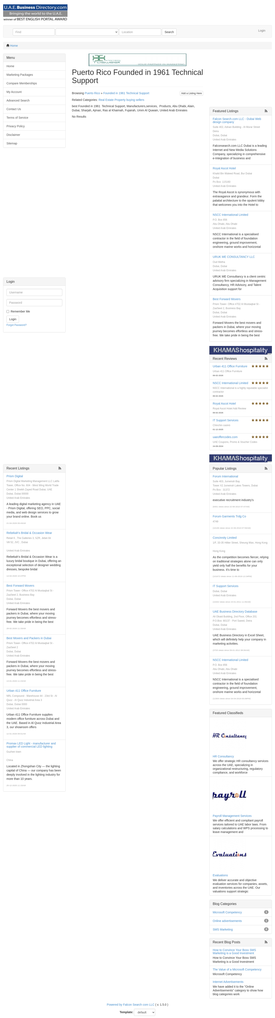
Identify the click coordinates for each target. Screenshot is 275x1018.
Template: (126, 1012)
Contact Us (13, 109)
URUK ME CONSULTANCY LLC (234, 256)
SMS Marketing (223, 929)
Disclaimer (13, 134)
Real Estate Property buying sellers (121, 100)
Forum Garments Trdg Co (229, 516)
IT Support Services (225, 420)
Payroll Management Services (232, 815)
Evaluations (220, 875)
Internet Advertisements (228, 981)
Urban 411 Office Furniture (23, 690)
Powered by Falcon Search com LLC (130, 1004)
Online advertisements (227, 921)
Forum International (225, 476)
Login (261, 30)
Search (169, 32)
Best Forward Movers (20, 585)
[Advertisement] (34, 215)
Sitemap (11, 143)
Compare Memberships (21, 83)
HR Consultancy (223, 756)
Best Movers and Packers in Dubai (28, 638)
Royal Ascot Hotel (224, 168)
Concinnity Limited (225, 537)
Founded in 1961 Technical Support (126, 93)
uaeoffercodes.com (225, 437)
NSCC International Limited (230, 214)
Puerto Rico (92, 93)
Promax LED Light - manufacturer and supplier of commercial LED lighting (31, 745)
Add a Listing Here (191, 93)
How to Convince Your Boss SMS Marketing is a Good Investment (234, 951)
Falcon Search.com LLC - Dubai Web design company (237, 120)
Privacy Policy (15, 126)
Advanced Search (18, 100)
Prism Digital (14, 476)
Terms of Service (17, 117)
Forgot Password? (16, 325)
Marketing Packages (19, 74)
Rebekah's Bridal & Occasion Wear (29, 533)
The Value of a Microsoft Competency (237, 969)
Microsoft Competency (227, 912)
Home (14, 45)
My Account (14, 92)
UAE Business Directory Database (235, 611)
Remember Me (20, 311)
